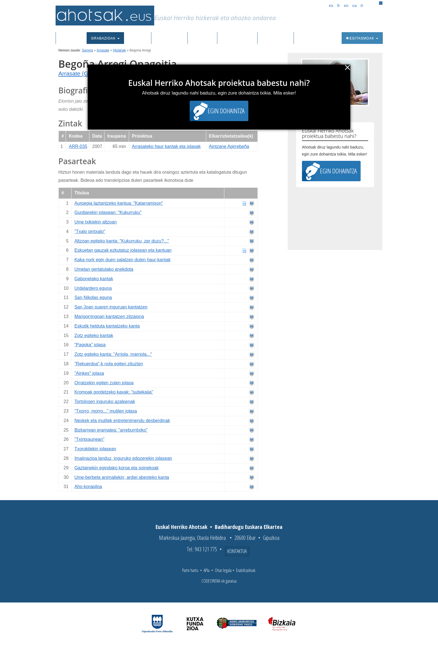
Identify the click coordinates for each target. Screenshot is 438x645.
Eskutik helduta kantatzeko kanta (107, 326)
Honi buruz (275, 38)
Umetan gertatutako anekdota (103, 269)
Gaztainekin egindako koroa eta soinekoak (116, 467)
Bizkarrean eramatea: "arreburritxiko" (110, 430)
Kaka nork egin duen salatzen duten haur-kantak (122, 259)
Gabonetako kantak (93, 278)
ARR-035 (78, 146)
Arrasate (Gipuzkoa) (84, 73)
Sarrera (73, 38)
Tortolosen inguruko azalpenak (104, 401)
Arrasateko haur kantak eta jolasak (166, 146)
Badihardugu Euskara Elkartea (248, 527)
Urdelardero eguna (92, 288)
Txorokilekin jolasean (95, 448)
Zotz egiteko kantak (93, 335)
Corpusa (137, 38)
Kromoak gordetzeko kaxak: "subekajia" (113, 392)
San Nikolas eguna (93, 297)
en (346, 5)
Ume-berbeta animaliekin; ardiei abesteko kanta (121, 477)
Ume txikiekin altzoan (95, 222)
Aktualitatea (237, 38)
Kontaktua (237, 551)
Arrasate (103, 50)
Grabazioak (105, 38)
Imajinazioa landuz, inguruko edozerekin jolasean (123, 458)
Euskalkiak (169, 38)
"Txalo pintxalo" (89, 231)
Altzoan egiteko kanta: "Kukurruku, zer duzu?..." (121, 241)
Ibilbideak (202, 38)
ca (354, 5)
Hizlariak (119, 50)
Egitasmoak (362, 38)
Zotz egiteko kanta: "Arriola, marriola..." (113, 354)
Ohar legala (223, 570)
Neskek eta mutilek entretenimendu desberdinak (122, 420)
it (362, 5)
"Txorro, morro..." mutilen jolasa (105, 411)
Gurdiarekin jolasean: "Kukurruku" (107, 212)
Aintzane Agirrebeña (229, 146)
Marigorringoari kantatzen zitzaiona (109, 316)
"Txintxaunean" (89, 439)
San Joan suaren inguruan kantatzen (110, 307)
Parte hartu (190, 570)
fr (338, 5)
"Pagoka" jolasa (90, 344)
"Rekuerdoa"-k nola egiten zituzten (108, 363)
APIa (207, 570)
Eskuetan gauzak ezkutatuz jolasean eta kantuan (123, 250)
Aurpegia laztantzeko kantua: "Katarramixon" (118, 203)
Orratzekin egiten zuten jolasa (104, 382)
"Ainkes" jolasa (89, 373)
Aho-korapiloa (88, 486)
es (331, 5)
